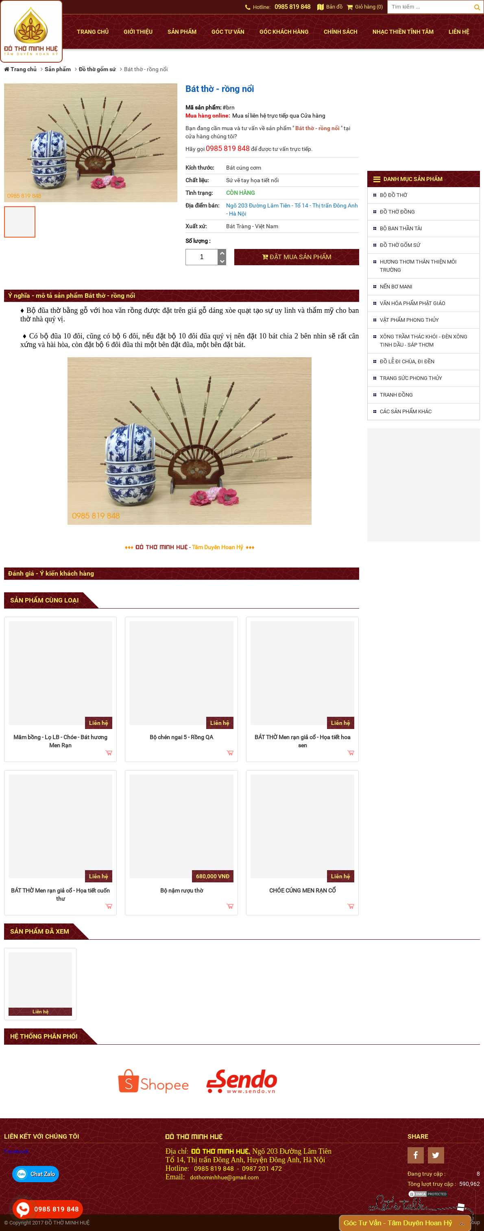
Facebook (16, 1151)
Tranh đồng (396, 395)
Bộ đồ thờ (393, 195)
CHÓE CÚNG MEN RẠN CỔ (302, 890)
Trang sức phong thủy (411, 378)
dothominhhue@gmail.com (224, 1177)
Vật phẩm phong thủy (409, 320)
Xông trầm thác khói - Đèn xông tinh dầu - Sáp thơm (423, 341)
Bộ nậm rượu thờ (181, 890)
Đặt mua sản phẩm (296, 257)
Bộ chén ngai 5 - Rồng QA (181, 737)
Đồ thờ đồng (397, 212)
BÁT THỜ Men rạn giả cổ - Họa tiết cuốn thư (60, 894)
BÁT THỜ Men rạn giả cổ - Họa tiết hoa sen (303, 741)
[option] (153, 1081)
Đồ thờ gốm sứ (400, 245)
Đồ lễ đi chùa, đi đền (407, 361)
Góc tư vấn (227, 31)
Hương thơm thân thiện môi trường (418, 266)
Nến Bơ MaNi (396, 287)
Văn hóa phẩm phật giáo (412, 303)
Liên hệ (459, 31)
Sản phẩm (182, 31)
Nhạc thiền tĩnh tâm (403, 31)
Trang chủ (93, 31)
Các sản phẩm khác (406, 411)
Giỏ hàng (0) (365, 7)
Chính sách (341, 31)
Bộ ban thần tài (401, 228)
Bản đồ (329, 7)
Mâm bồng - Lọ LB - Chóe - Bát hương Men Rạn (60, 741)
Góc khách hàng (284, 31)
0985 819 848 (292, 7)
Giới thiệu (138, 31)
